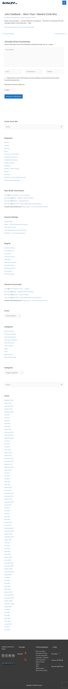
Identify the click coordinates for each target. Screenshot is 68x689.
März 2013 (7, 449)
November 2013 (9, 435)
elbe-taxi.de (7, 253)
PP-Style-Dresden (9, 274)
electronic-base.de (9, 256)
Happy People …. (9, 221)
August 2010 (8, 540)
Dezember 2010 (8, 528)
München (7, 148)
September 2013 (9, 438)
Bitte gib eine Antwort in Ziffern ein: (15, 84)
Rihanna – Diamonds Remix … (21, 201)
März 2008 (7, 621)
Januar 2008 (7, 624)
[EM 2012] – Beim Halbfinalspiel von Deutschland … (27, 204)
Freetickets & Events (10, 334)
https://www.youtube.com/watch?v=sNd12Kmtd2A (19, 27)
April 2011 (7, 516)
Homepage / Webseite (10, 340)
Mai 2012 (7, 479)
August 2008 (8, 606)
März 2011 (7, 519)
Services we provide (57, 660)
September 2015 (9, 400)
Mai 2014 (7, 420)
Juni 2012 (7, 476)
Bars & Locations (9, 331)
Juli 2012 (7, 473)
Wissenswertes (8, 354)
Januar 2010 (7, 560)
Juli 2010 (7, 542)
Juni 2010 (7, 545)
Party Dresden (8, 271)
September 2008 (9, 603)
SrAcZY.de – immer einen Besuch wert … (15, 177)
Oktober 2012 (8, 464)
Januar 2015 (7, 403)
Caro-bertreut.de (9, 251)
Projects (6, 142)
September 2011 (9, 502)
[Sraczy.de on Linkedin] (13, 655)
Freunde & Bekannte (10, 337)
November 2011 (9, 496)
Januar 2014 (7, 429)
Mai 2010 (7, 548)
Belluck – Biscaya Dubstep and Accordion (16, 224)
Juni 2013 (7, 444)
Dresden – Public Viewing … (12, 168)
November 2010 (9, 531)
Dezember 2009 (8, 563)
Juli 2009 (7, 577)
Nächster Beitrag (60, 33)
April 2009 (7, 586)
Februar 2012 (8, 487)
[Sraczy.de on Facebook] (3, 655)
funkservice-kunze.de (10, 262)
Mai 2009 (7, 583)
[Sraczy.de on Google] (10, 655)
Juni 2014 (7, 417)
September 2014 (9, 412)
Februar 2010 (8, 557)
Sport (5, 351)
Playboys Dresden (9, 163)
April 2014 (7, 423)
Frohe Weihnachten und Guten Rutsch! (15, 230)
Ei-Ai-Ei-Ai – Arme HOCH (11, 154)
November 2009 (9, 566)
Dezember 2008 (8, 595)
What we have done (57, 666)
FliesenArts (7, 259)
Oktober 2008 (8, 601)
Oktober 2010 (8, 534)
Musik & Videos (25, 17)
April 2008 (7, 618)
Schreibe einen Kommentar (12, 17)
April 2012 (7, 481)
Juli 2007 (7, 627)
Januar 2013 (7, 455)
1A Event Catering (9, 248)
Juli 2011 (7, 508)
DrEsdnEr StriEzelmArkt (11, 160)
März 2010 (7, 554)
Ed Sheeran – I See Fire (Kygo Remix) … (15, 233)
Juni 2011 (7, 510)
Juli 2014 (7, 415)
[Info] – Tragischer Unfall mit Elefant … (24, 198)
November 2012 (9, 461)
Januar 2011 (7, 525)
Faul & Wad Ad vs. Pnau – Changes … (20, 195)
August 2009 (8, 574)
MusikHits (7, 166)
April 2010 (7, 551)
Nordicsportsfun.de (9, 268)
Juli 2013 (7, 441)
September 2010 (9, 537)
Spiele (6, 348)
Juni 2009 (7, 580)
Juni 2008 (7, 612)
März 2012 (7, 484)
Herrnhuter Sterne (9, 265)
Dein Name (7, 198)
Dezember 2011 (8, 493)
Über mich (54, 654)
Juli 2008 (7, 609)
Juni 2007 (7, 630)
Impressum (7, 174)
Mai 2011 (7, 513)
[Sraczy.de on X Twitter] (6, 655)
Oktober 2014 (8, 409)
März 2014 (7, 426)
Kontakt (6, 171)
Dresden (6, 145)
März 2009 (7, 589)
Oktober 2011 (8, 499)
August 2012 (8, 470)
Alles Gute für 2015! (10, 227)
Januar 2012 (7, 490)
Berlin (6, 151)
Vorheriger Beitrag (8, 33)
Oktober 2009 (8, 569)
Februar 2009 (8, 592)
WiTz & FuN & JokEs (10, 357)
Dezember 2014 (8, 406)
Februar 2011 (8, 522)
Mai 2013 (7, 447)
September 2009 (9, 571)
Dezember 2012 (8, 458)
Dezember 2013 (8, 432)
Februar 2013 (8, 452)
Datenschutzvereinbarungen (12, 180)
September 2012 (9, 467)
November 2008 (9, 598)
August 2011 (8, 505)
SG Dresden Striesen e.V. (11, 157)
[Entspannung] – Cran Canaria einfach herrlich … (35, 206)
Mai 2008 (7, 615)
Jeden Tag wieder (9, 343)
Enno (5, 195)
